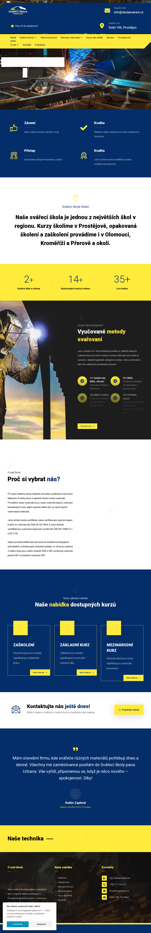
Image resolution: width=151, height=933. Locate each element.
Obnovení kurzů (63, 891)
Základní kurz (62, 882)
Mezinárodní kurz (64, 886)
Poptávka (60, 900)
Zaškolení (61, 878)
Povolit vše (17, 924)
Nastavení (41, 924)
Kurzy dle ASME (63, 895)
